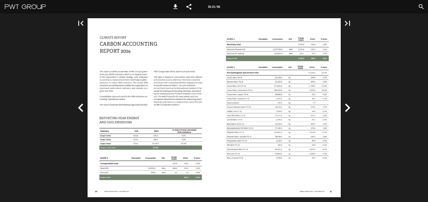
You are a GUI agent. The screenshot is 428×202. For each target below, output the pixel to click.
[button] (175, 6)
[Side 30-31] (214, 6)
